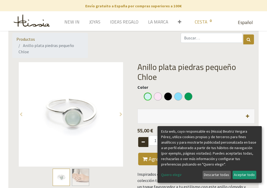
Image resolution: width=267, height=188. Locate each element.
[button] (178, 22)
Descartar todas (216, 174)
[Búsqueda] (248, 39)
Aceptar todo (244, 174)
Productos (25, 39)
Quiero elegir (171, 174)
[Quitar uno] (143, 142)
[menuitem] (64, 22)
